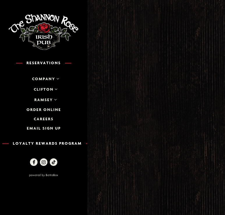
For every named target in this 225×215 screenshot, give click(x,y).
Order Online (43, 109)
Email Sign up (44, 128)
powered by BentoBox (56, 175)
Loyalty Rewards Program (47, 143)
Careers (44, 118)
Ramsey (43, 99)
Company (43, 78)
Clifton (44, 89)
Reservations (43, 62)
